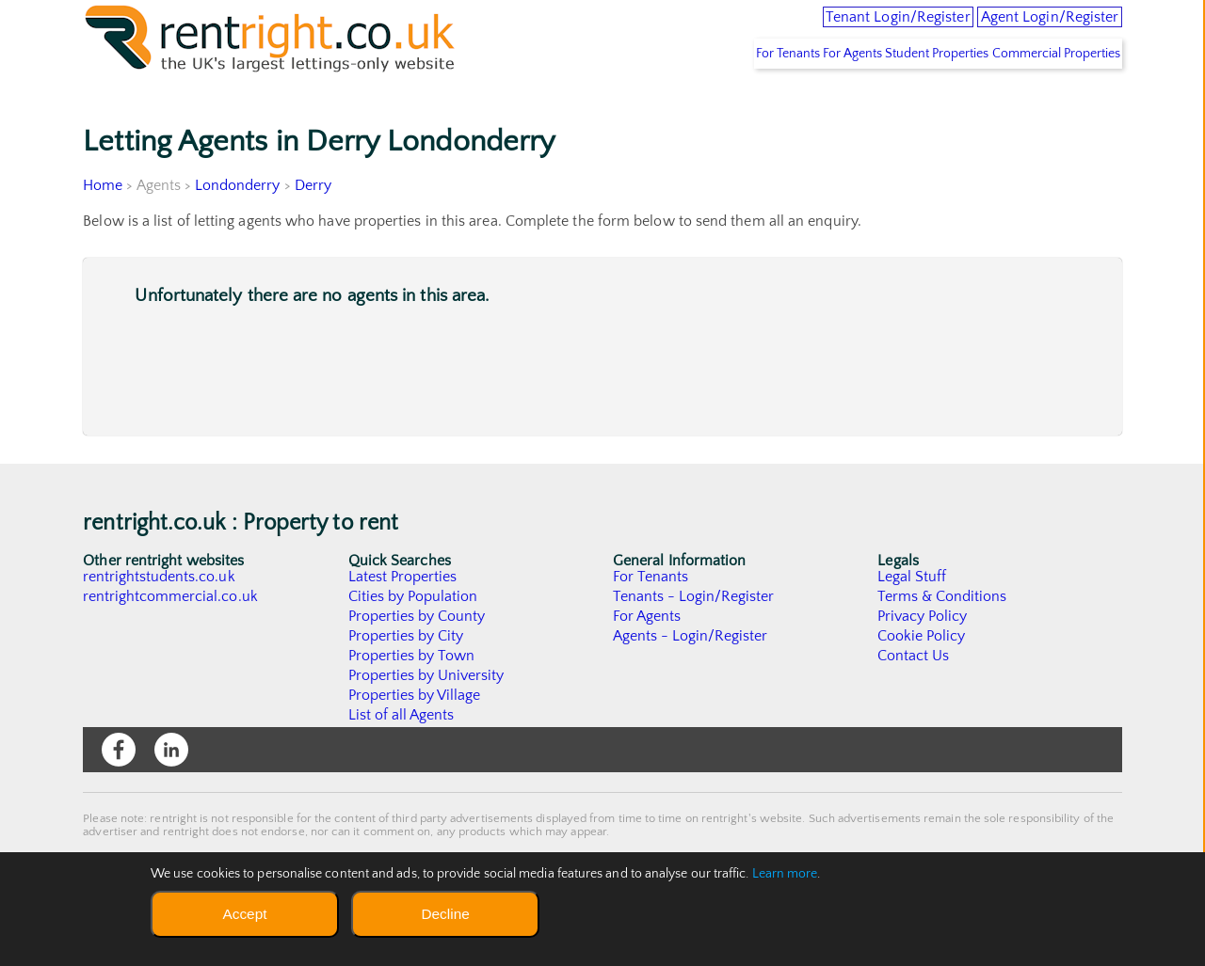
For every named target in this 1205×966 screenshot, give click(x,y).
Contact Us (913, 697)
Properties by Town (411, 697)
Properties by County (417, 657)
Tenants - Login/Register (694, 637)
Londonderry (238, 226)
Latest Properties (403, 618)
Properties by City (406, 677)
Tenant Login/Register (823, 28)
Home (102, 226)
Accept (244, 914)
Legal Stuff (912, 618)
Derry (314, 226)
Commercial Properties (1046, 95)
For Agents (801, 95)
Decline (445, 914)
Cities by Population (413, 637)
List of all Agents (401, 756)
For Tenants (714, 95)
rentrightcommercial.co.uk (171, 637)
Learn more (785, 873)
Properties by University (427, 716)
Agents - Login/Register (691, 677)
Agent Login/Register (1026, 28)
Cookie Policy (921, 677)
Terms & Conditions (942, 637)
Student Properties (907, 95)
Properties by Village (415, 736)
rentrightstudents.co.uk (159, 618)
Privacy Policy (922, 657)
